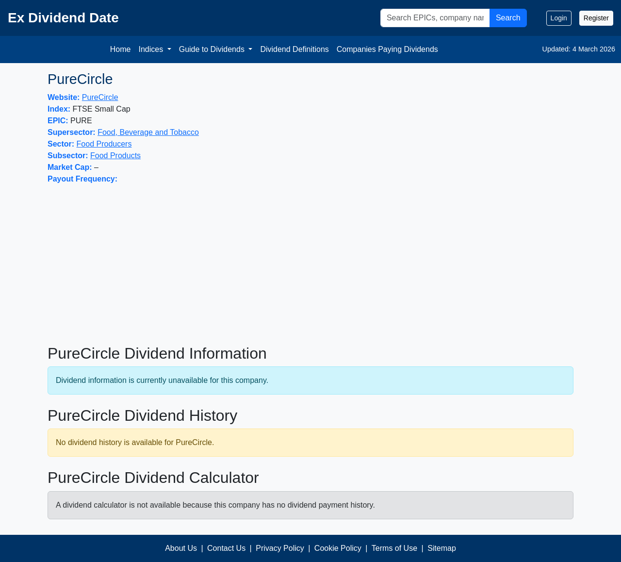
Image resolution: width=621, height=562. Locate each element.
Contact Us (226, 548)
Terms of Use (394, 548)
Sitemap (441, 548)
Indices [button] (151, 49)
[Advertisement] (310, 264)
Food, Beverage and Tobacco (148, 132)
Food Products (115, 155)
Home (120, 49)
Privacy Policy (280, 548)
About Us (181, 548)
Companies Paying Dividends (387, 49)
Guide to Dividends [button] (213, 49)
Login (559, 18)
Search (508, 18)
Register (596, 18)
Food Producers (104, 144)
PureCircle (100, 97)
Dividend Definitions (294, 49)
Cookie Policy (337, 548)
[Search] (435, 18)
